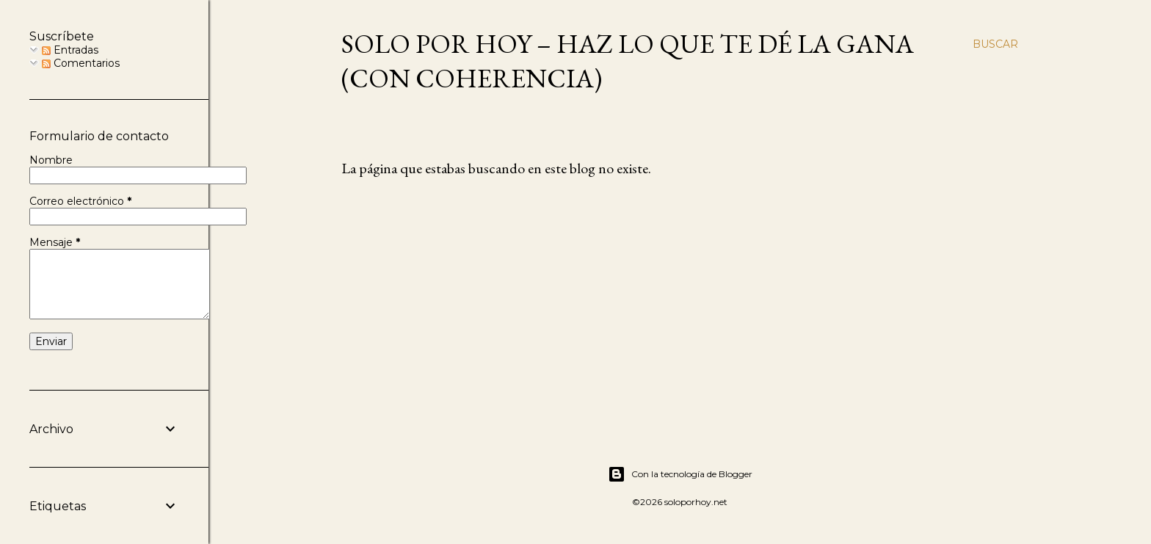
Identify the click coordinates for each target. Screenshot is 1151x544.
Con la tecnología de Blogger (680, 474)
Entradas (70, 50)
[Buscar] (995, 44)
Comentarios (81, 63)
